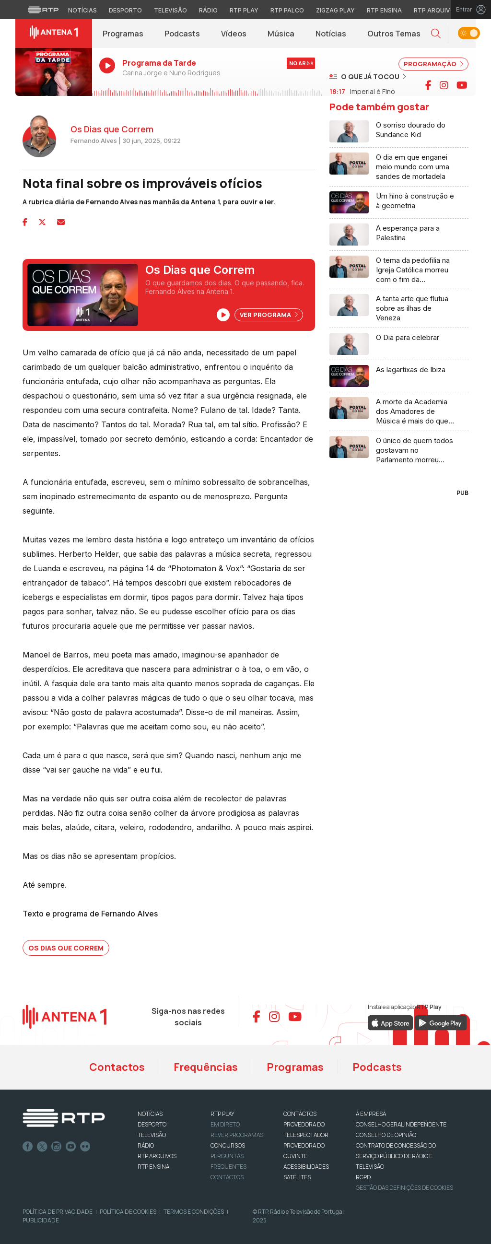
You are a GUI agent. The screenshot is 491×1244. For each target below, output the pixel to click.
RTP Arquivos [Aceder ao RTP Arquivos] (436, 10)
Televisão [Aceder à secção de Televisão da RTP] (170, 10)
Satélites (297, 1177)
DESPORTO (152, 1124)
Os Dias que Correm (66, 947)
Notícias (331, 33)
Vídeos (233, 33)
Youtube (71, 1146)
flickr (85, 1146)
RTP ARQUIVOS (157, 1156)
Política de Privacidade (58, 1212)
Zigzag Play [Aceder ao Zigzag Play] (335, 10)
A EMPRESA (371, 1114)
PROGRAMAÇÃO (433, 63)
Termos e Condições (194, 1212)
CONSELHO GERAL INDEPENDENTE (401, 1124)
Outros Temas (394, 33)
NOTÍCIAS (150, 1114)
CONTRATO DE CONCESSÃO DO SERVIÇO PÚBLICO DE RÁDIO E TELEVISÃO (396, 1156)
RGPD (363, 1177)
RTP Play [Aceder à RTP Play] (244, 10)
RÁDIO (146, 1145)
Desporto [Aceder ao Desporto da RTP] (125, 10)
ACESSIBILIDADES (306, 1166)
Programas (123, 33)
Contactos (117, 1067)
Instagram (56, 1146)
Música (281, 33)
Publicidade (41, 1220)
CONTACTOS (299, 1114)
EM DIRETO (225, 1124)
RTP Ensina (153, 1166)
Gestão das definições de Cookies (404, 1188)
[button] (436, 33)
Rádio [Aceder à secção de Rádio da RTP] (208, 10)
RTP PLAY (222, 1114)
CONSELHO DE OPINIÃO (386, 1135)
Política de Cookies (128, 1212)
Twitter (42, 1146)
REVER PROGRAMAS (236, 1135)
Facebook (28, 1146)
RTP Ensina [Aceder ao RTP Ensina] (384, 10)
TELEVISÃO (152, 1135)
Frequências (206, 1067)
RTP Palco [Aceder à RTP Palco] (287, 10)
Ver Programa (269, 314)
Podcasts (182, 33)
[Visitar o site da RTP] (43, 9)
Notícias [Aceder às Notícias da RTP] (82, 10)
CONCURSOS (227, 1145)
